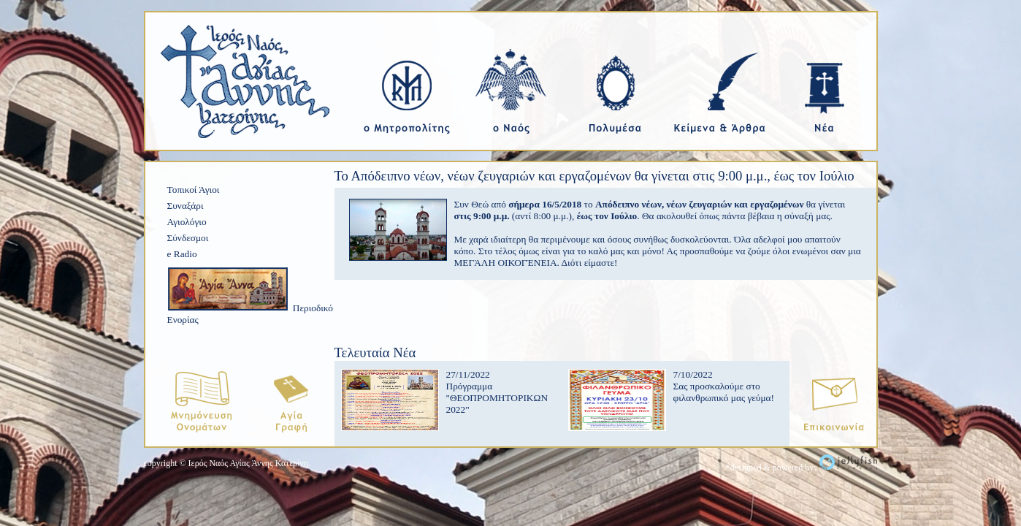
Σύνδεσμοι (188, 237)
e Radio (182, 253)
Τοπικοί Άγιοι (193, 189)
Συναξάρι (185, 205)
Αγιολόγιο (187, 221)
